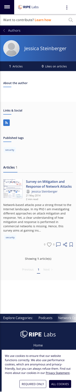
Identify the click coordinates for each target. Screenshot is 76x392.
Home (38, 345)
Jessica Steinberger (45, 191)
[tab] (10, 167)
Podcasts (45, 318)
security (10, 237)
